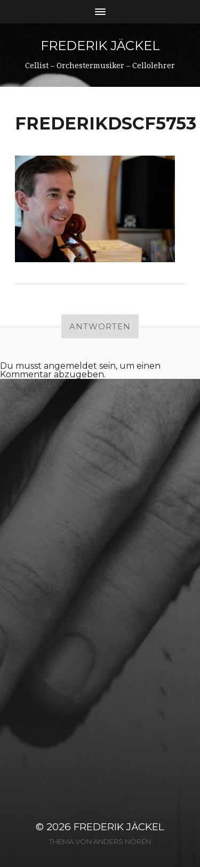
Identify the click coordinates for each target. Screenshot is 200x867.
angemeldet (70, 366)
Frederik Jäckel (100, 45)
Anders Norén (122, 841)
